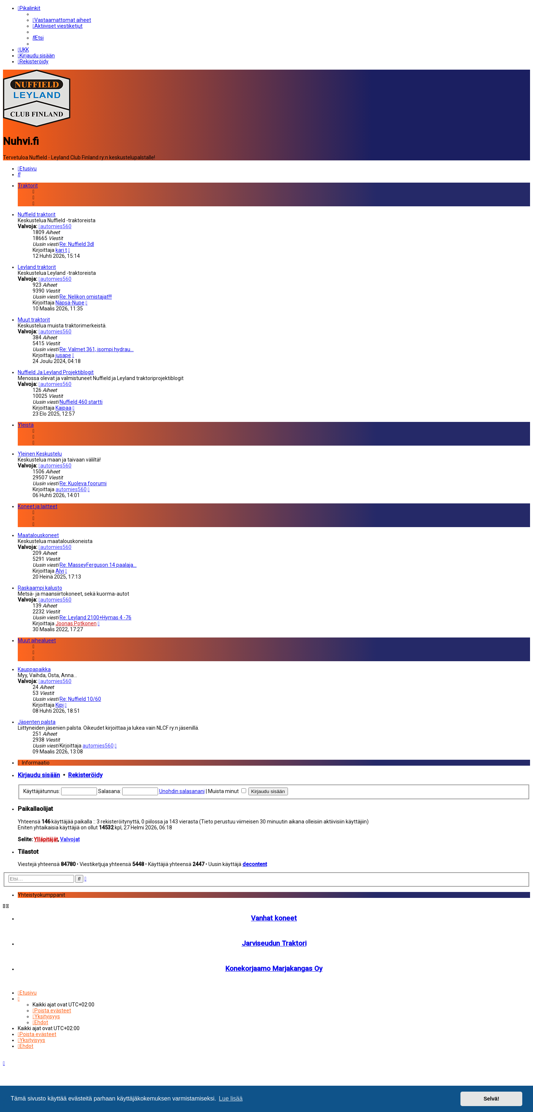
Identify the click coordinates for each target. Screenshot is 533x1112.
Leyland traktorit (37, 265)
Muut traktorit (34, 318)
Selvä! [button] (491, 1099)
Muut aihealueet (37, 639)
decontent (254, 862)
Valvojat (70, 837)
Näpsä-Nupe (70, 301)
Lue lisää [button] (230, 1098)
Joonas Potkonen (76, 622)
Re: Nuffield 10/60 (80, 697)
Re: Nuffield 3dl (77, 242)
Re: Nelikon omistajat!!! (86, 295)
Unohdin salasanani (182, 789)
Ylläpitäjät (46, 837)
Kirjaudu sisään (39, 773)
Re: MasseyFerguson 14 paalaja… (98, 563)
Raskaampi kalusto (40, 586)
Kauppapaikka (34, 667)
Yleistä (26, 423)
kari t (61, 248)
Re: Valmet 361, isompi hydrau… (97, 347)
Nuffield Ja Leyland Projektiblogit (56, 370)
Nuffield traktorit (37, 213)
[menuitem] (62, 20)
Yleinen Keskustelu (40, 452)
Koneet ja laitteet (37, 504)
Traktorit (28, 184)
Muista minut (227, 789)
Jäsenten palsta (37, 720)
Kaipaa (63, 406)
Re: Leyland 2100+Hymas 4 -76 (95, 616)
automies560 (54, 224)
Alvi (60, 569)
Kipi (60, 703)
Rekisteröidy (85, 773)
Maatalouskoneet (38, 533)
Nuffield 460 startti (81, 400)
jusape (63, 353)
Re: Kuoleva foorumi (83, 482)
